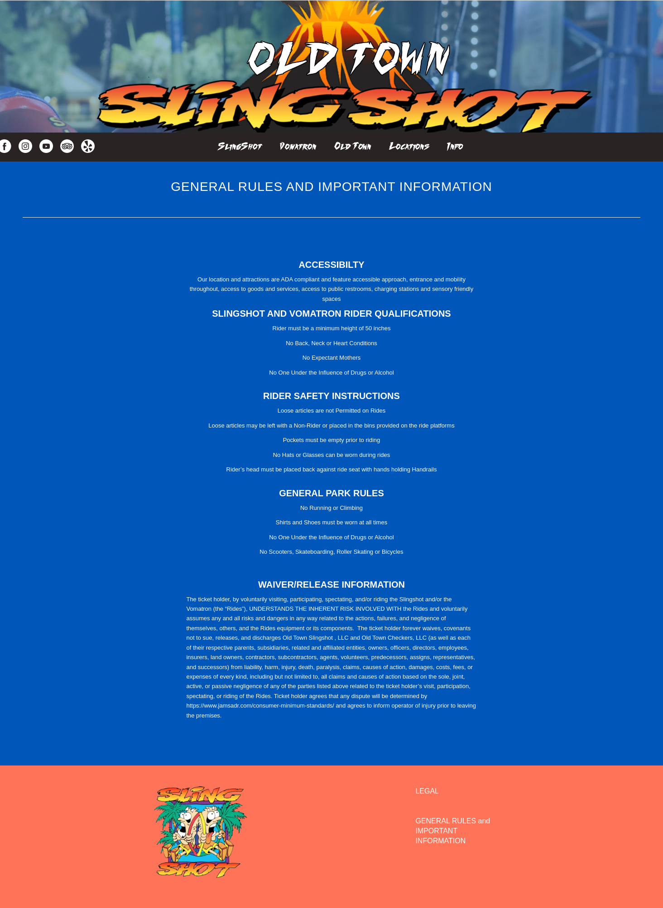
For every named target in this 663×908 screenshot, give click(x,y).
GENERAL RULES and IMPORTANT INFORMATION (452, 831)
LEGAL (427, 791)
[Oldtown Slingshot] (347, 66)
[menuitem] (240, 144)
